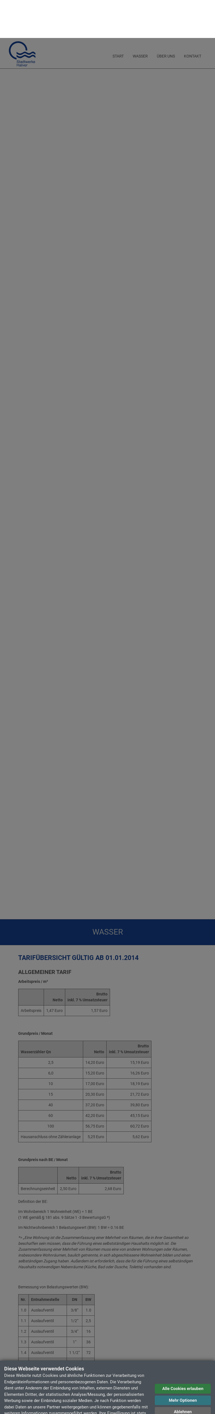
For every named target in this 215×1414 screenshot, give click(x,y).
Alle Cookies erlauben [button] (182, 1350)
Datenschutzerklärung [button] (183, 1385)
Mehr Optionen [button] (183, 1362)
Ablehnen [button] (183, 1373)
